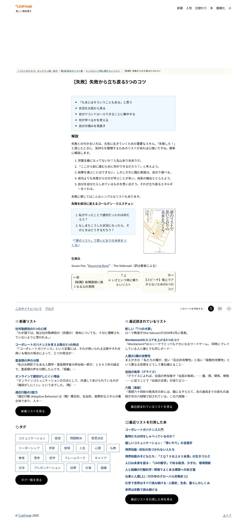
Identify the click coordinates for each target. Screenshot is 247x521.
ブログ (49, 308)
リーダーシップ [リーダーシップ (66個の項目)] (29, 448)
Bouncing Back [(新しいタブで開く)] (98, 265)
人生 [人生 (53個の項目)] (82, 448)
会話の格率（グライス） (141, 371)
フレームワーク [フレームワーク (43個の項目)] (75, 458)
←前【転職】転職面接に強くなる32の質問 (88, 282)
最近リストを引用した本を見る (152, 499)
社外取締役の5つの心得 (31, 328)
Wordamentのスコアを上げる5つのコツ (152, 340)
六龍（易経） (134, 387)
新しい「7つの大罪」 (139, 328)
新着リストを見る (33, 411)
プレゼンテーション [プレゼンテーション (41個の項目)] (47, 468)
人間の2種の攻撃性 (138, 356)
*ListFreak (23, 6)
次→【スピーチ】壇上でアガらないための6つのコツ (159, 282)
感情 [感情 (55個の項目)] (67, 448)
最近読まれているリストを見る (152, 406)
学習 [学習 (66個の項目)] (52, 448)
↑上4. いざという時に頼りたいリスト (123, 280)
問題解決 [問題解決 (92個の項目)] (76, 438)
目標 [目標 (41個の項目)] (73, 468)
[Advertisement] (124, 41)
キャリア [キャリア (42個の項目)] (101, 458)
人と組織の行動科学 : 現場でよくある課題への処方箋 (160, 469)
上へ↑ (227, 515)
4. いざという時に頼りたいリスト (103, 70)
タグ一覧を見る (31, 480)
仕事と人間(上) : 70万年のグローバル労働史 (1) (156, 476)
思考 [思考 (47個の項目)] (37, 458)
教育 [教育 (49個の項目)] (22, 458)
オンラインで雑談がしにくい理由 (37, 376)
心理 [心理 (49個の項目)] (98, 448)
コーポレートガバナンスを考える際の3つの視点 (47, 344)
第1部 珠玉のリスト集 (72, 70)
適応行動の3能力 (26, 392)
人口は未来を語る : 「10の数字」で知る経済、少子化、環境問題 (168, 463)
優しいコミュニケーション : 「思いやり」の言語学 (158, 443)
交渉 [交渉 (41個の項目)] (22, 468)
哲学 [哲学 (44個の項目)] (52, 458)
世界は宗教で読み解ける (141, 489)
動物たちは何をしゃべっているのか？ (150, 436)
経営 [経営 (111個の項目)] (58, 438)
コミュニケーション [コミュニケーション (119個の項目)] (32, 438)
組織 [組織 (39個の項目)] (104, 468)
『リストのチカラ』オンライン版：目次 (37, 70)
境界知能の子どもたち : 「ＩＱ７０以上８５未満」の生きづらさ (167, 456)
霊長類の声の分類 (27, 360)
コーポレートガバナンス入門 (144, 429)
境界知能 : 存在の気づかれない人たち (150, 449)
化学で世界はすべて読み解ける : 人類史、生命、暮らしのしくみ (167, 483)
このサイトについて (28, 308)
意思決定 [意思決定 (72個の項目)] (97, 438)
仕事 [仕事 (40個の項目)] (88, 468)
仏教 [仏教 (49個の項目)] (113, 448)
